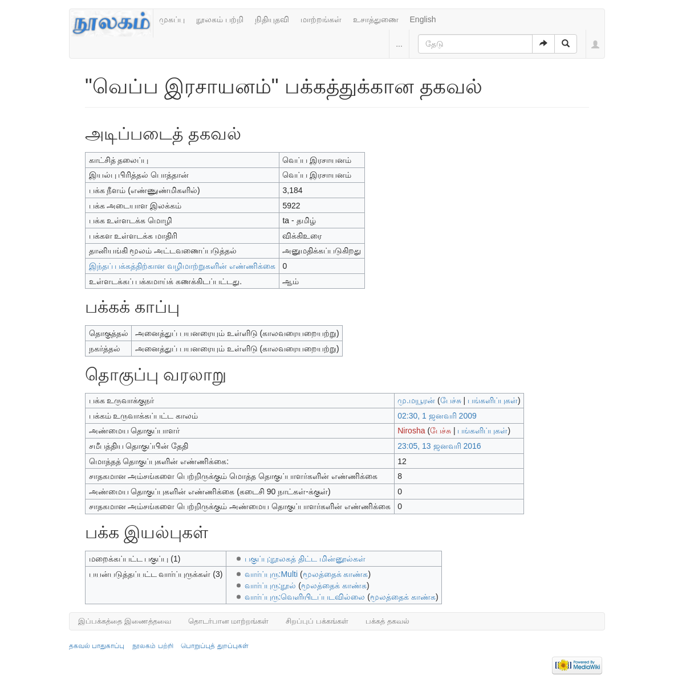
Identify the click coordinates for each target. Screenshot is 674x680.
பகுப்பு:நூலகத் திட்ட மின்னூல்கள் (305, 558)
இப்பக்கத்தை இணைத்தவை (124, 621)
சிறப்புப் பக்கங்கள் (317, 621)
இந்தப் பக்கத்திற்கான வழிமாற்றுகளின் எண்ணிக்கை (182, 266)
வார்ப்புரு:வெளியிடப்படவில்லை (305, 596)
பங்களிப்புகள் (493, 400)
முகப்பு (172, 19)
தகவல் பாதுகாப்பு (96, 646)
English (423, 19)
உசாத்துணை (376, 19)
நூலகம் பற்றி (219, 19)
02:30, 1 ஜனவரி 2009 (437, 415)
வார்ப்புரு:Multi (271, 574)
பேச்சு (450, 400)
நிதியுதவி (272, 19)
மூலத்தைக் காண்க (335, 574)
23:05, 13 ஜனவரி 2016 (439, 445)
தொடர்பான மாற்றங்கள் (228, 621)
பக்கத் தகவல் (387, 621)
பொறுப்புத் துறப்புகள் (214, 646)
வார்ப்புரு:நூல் (271, 585)
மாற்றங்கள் (321, 19)
